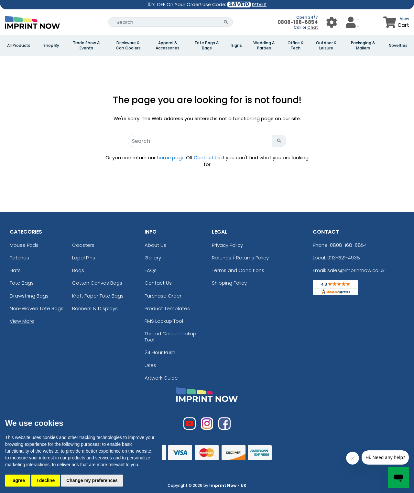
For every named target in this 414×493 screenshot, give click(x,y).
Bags (78, 270)
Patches (19, 257)
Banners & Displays (95, 308)
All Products (18, 45)
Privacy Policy (227, 245)
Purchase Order (163, 295)
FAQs (151, 270)
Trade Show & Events (86, 45)
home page (171, 157)
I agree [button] (17, 480)
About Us (155, 245)
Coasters (83, 245)
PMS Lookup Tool (164, 321)
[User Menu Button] (332, 22)
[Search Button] (226, 22)
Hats (15, 270)
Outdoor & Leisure (326, 45)
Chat (312, 27)
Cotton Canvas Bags (97, 282)
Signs (236, 45)
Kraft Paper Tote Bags (98, 295)
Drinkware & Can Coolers (128, 45)
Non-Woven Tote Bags (36, 308)
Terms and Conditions (238, 270)
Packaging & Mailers (363, 45)
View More (22, 321)
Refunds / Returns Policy (240, 257)
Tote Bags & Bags (206, 45)
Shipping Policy (229, 282)
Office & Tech (296, 45)
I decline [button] (46, 480)
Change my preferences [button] (92, 480)
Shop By (51, 45)
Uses (150, 365)
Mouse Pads (24, 245)
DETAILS (259, 4)
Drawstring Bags (29, 295)
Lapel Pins (83, 257)
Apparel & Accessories (168, 45)
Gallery (153, 257)
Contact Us (207, 157)
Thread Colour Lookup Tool (170, 336)
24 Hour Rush (160, 352)
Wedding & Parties (264, 45)
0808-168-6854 (298, 22)
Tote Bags (22, 282)
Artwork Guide (161, 377)
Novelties (398, 45)
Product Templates (167, 308)
